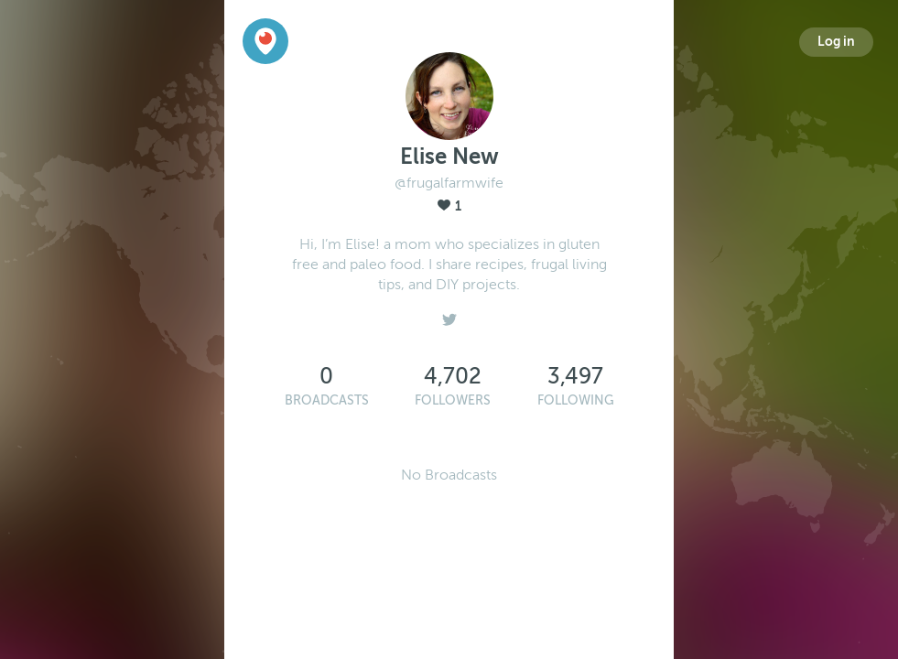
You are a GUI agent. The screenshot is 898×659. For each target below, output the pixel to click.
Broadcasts (327, 400)
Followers (453, 400)
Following (575, 400)
